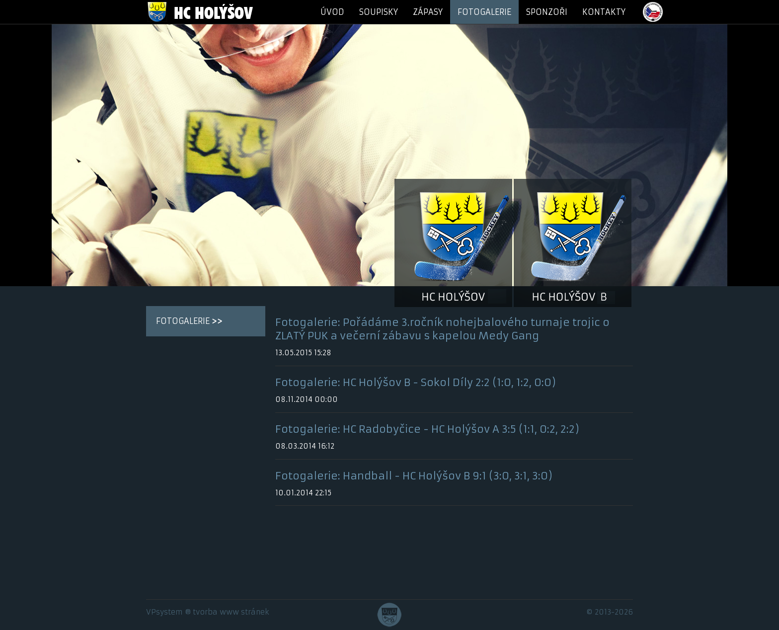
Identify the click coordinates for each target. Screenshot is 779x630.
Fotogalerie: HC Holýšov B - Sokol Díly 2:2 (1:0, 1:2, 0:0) (415, 382)
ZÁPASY (428, 12)
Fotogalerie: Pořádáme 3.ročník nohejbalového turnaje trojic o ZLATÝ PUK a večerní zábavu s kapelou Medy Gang (442, 329)
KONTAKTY (603, 12)
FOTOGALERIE (484, 12)
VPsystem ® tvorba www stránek (207, 612)
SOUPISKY (378, 12)
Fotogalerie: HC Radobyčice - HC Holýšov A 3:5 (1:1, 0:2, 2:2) (427, 429)
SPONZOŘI (546, 12)
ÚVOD (332, 12)
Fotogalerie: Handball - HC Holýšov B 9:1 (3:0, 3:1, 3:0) (413, 476)
